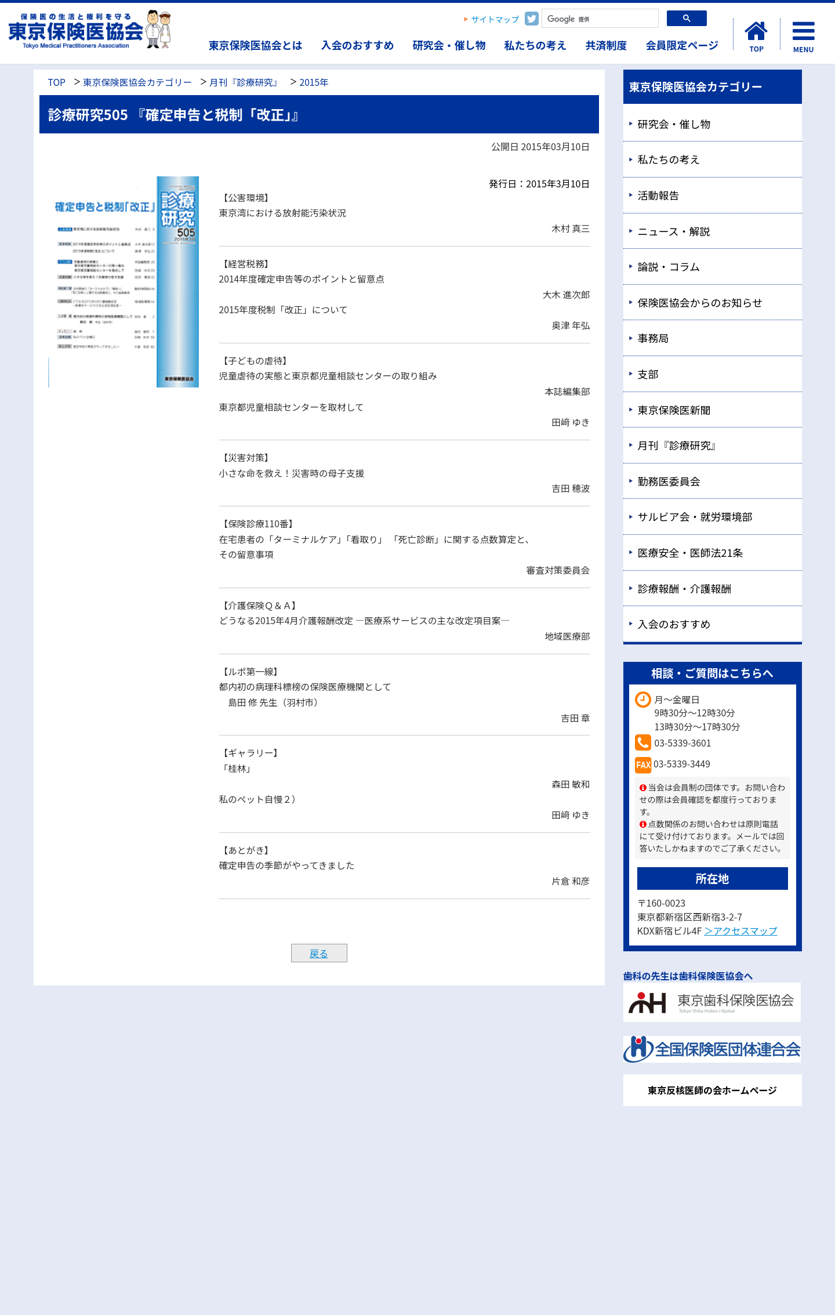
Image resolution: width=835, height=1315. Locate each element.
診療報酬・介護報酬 (685, 588)
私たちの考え (535, 44)
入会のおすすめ (357, 44)
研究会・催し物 (449, 44)
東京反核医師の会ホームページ (712, 1090)
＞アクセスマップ (741, 930)
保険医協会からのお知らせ (700, 302)
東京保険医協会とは (256, 44)
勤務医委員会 (669, 480)
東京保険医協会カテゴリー (137, 82)
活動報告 (659, 194)
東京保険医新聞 (674, 409)
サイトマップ (495, 19)
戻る (319, 953)
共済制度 (606, 44)
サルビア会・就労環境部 (695, 516)
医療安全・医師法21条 (690, 552)
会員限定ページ (682, 44)
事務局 (653, 337)
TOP (57, 82)
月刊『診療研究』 (245, 82)
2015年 (313, 82)
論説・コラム (669, 266)
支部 (648, 373)
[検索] (599, 19)
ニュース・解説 (674, 230)
